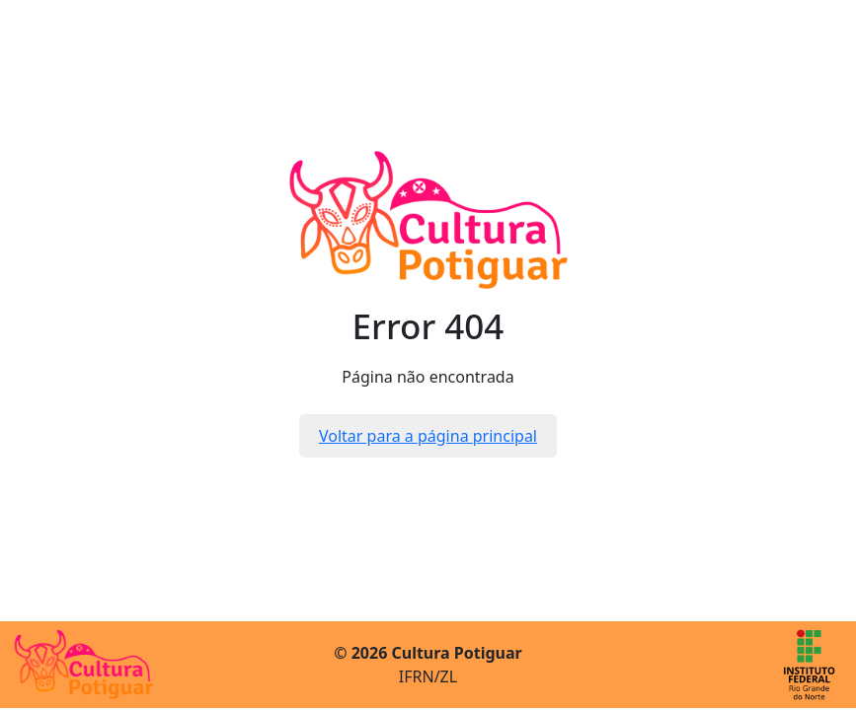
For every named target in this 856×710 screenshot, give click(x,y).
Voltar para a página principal (428, 436)
